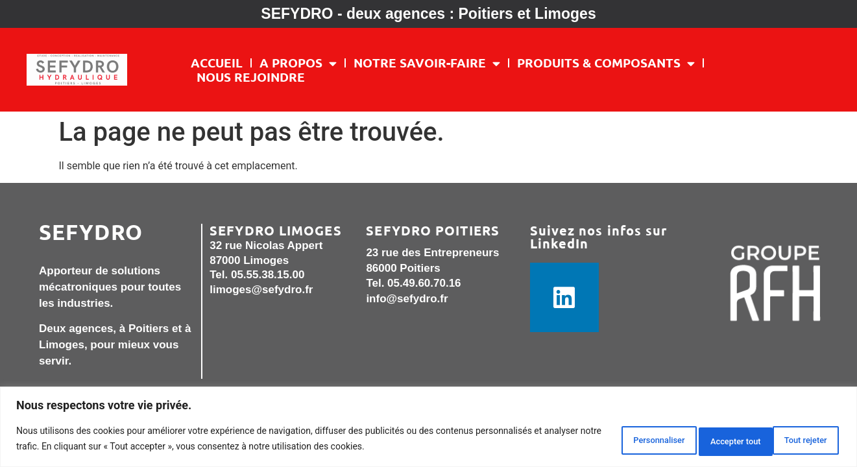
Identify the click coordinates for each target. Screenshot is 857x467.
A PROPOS (298, 63)
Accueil (217, 63)
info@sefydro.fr (407, 299)
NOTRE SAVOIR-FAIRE (427, 63)
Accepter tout (794, 440)
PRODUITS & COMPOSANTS (606, 63)
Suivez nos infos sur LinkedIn (599, 237)
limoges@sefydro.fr (261, 289)
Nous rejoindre (251, 77)
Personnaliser (606, 440)
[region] (428, 428)
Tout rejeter (700, 440)
